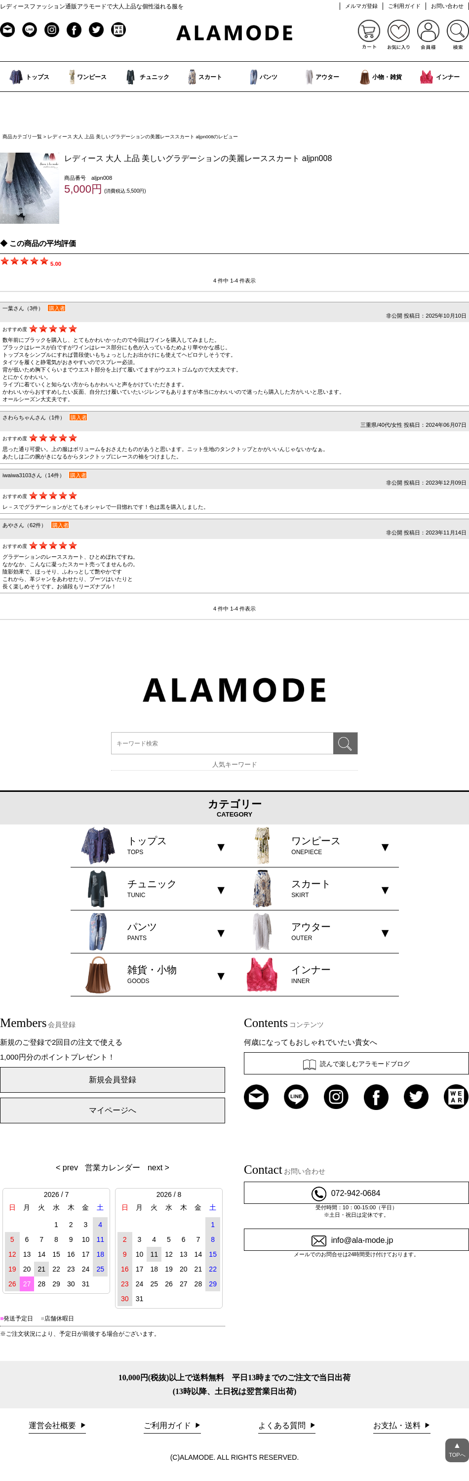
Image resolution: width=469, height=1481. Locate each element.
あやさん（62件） (24, 525)
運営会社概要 (53, 1425)
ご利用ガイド (404, 6)
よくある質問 (283, 1425)
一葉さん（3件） (22, 308)
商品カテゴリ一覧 (22, 136)
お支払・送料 (398, 1425)
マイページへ (112, 1110)
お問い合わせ (447, 6)
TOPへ (457, 1448)
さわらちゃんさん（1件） (33, 417)
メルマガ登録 (361, 6)
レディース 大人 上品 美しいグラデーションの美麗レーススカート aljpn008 (198, 158)
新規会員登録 (112, 1079)
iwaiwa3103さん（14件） (33, 475)
